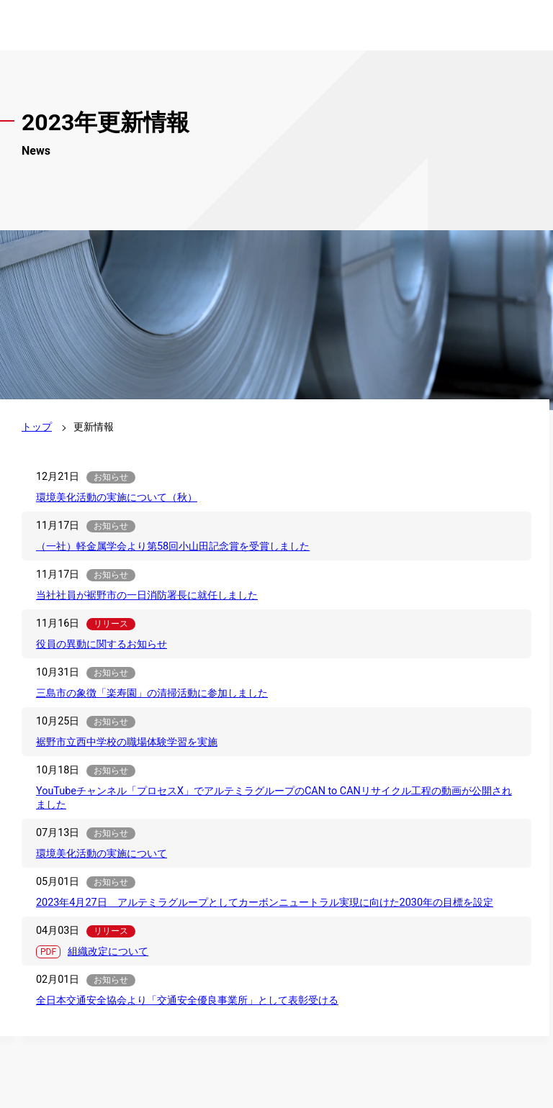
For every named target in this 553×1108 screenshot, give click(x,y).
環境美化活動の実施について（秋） (116, 497)
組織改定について (108, 951)
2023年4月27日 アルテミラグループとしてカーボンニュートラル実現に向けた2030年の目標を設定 (264, 902)
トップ (37, 426)
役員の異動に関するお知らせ (101, 644)
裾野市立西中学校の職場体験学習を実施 (126, 742)
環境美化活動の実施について (101, 854)
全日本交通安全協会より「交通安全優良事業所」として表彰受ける (187, 1000)
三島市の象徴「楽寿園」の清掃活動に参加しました (152, 693)
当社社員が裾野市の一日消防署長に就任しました (147, 595)
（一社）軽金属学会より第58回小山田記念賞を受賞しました (173, 546)
